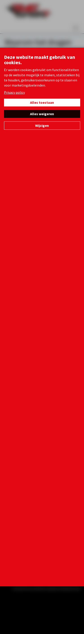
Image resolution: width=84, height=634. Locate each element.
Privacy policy (14, 92)
